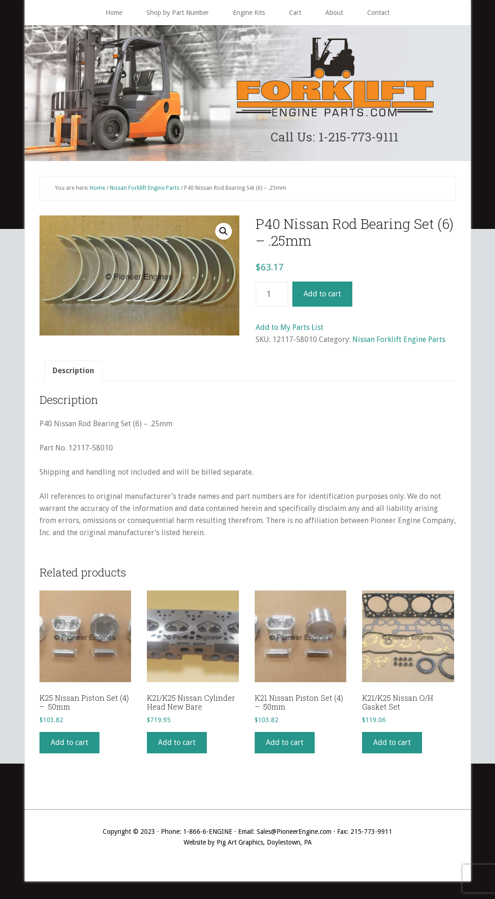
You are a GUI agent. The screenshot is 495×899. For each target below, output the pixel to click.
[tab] (73, 374)
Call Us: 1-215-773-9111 (334, 138)
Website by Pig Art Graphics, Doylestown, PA (248, 845)
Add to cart (322, 297)
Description (73, 373)
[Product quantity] (272, 297)
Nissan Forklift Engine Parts (144, 191)
